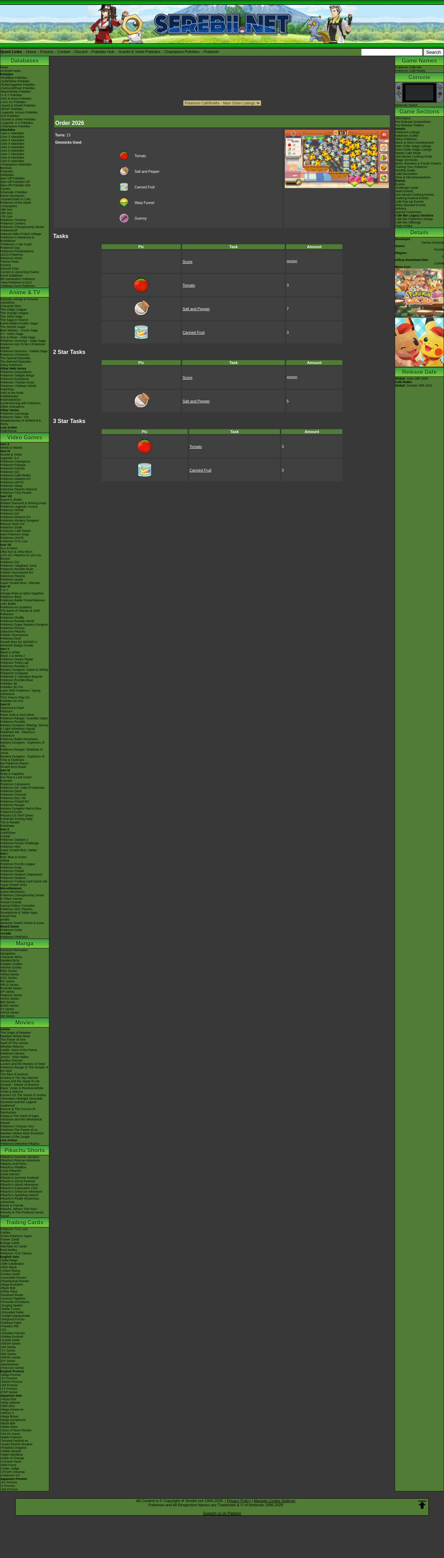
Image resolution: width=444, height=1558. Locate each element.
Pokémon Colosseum (15, 784)
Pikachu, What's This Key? (18, 1209)
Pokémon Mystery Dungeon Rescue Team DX (19, 522)
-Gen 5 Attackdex (12, 147)
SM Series (7, 1016)
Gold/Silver (8, 833)
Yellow (4, 860)
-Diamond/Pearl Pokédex (17, 88)
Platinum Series (11, 995)
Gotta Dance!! (10, 1174)
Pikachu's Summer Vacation (19, 1157)
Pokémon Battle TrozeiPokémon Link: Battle (22, 602)
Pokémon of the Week (15, 202)
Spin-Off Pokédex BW (15, 185)
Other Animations (12, 406)
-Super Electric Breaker (16, 1444)
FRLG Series (9, 985)
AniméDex (7, 302)
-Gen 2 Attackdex (12, 136)
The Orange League (14, 313)
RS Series (7, 981)
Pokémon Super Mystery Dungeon (24, 624)
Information (403, 118)
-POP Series (9, 1392)
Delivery (401, 208)
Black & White (10, 652)
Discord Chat (9, 268)
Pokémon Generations (16, 372)
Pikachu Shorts (25, 1150)
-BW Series (8, 1354)
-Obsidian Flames (12, 1333)
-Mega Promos (10, 1375)
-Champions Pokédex (15, 126)
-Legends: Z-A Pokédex (16, 123)
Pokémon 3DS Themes (16, 909)
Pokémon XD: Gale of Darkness (22, 787)
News (4, 67)
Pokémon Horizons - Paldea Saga (24, 351)
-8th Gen (6, 213)
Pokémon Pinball (12, 871)
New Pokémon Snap (14, 534)
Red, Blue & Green (13, 857)
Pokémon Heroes (12, 1053)
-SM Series (8, 1347)
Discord (81, 52)
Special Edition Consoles (17, 905)
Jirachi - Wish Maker (14, 1057)
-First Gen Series (12, 1368)
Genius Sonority (432, 242)
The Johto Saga (11, 316)
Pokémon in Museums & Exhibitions (17, 239)
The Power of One (13, 1039)
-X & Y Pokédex (11, 95)
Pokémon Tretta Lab (14, 662)
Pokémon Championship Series (22, 227)
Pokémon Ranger (12, 805)
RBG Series (8, 971)
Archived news (10, 71)
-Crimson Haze (10, 1461)
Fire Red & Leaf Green (16, 777)
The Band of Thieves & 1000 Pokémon (20, 612)
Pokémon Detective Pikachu (20, 1143)
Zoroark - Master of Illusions (19, 1084)
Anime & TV (24, 292)
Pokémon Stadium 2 (14, 839)
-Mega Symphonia (13, 1420)
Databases (25, 60)
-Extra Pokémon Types (16, 1236)
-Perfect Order (10, 1274)
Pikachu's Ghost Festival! (17, 1181)
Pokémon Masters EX (15, 479)
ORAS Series (9, 1012)
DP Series (7, 991)
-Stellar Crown (10, 1309)
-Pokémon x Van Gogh (16, 244)
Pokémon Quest (11, 579)
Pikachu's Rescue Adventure (20, 1160)
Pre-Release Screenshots (413, 122)
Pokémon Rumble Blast (16, 680)
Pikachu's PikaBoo (13, 1167)
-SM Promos (9, 1385)
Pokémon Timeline (13, 220)
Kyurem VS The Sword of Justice (23, 1095)
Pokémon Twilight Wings (17, 375)
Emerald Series (11, 988)
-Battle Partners (11, 1437)
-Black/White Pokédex (15, 91)
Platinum (6, 711)
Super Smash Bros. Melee (18, 850)
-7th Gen (6, 216)
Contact (63, 52)
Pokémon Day (10, 247)
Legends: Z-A (9, 458)
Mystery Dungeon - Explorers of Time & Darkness (22, 758)
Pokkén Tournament (14, 635)
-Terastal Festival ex (14, 1440)
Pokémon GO (9, 472)
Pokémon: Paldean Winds (18, 386)
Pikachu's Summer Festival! (19, 1177)
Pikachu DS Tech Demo (16, 815)
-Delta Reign (9, 1260)
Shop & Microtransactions (413, 177)
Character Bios (10, 306)
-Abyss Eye (8, 1399)
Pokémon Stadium (13, 878)
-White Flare (8, 1291)
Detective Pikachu (12, 576)
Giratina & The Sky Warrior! (19, 1077)
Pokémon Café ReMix (15, 475)
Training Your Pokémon (411, 167)
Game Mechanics (12, 195)
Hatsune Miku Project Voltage (20, 234)
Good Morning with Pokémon (20, 403)
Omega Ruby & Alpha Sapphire (22, 593)
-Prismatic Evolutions (14, 1302)
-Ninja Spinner (10, 1402)
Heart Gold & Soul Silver (17, 715)
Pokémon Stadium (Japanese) (21, 874)
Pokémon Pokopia (13, 465)
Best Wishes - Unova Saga (19, 330)
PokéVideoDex (10, 399)
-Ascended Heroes (13, 1277)
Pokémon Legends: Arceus (19, 506)
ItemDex (6, 168)
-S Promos (7, 1486)
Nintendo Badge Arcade (16, 645)
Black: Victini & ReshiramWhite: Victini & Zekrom (22, 1089)
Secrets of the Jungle (15, 1136)
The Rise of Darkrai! (14, 1074)
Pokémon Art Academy (16, 607)
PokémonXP (9, 230)
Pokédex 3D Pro (11, 687)
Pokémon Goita (11, 930)
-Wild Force (8, 1465)
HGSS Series (9, 998)
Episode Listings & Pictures (19, 299)
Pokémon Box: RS (13, 798)
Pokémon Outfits (406, 135)
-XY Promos (8, 1388)
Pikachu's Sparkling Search (19, 1195)
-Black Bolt (7, 1288)
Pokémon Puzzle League (17, 864)
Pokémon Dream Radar (16, 659)
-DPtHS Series (10, 1357)
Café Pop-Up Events (409, 201)
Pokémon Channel (13, 794)
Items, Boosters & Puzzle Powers (418, 163)
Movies (24, 1022)
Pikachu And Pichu (13, 1164)
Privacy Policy (238, 1501)
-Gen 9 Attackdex (12, 161)
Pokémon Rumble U (14, 666)
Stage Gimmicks (406, 160)
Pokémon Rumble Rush (16, 569)
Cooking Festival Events (412, 198)
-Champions (8, 206)
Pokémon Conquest (14, 673)
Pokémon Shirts (11, 258)
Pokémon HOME (12, 510)
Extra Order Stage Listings (413, 149)
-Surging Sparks (11, 1305)
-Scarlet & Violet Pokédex (18, 119)
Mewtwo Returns (12, 1046)
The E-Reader (10, 822)
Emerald (6, 780)
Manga (25, 943)
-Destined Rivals (11, 1295)
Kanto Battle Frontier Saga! (19, 323)
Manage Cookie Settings (275, 1501)
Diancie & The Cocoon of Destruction (17, 1110)
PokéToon (7, 389)
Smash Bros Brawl (13, 767)
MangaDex (8, 953)
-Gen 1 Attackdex (12, 133)
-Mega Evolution (11, 1284)
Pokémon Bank (11, 597)
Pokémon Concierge (14, 413)
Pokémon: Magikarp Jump (18, 565)
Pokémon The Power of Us (18, 1130)
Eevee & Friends (12, 1205)
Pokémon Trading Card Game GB (23, 881)
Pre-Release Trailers (409, 125)
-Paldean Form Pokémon (17, 286)
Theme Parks (9, 261)
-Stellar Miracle (10, 1451)
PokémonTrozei (11, 812)
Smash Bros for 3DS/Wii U (18, 642)
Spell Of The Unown (14, 1043)
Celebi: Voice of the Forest (18, 1050)
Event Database (11, 275)
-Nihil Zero (7, 1406)
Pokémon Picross (12, 628)
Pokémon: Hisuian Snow (17, 382)
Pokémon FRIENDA (14, 937)
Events (400, 184)
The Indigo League (13, 309)
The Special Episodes (15, 358)
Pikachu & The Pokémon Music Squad (22, 1214)
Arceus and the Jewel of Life (20, 1081)
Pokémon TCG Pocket (15, 492)
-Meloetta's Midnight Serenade (21, 1098)
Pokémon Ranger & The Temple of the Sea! (24, 1069)
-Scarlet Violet (10, 1340)
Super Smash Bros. (13, 885)
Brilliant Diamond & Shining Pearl (23, 503)
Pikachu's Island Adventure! (19, 1184)
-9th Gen (6, 209)
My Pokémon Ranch (14, 763)
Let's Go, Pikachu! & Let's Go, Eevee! (21, 556)
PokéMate (7, 826)
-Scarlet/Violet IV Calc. (16, 199)
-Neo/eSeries (9, 1364)
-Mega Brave (9, 1416)
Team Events (404, 191)
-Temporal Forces (12, 1319)
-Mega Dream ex (12, 1409)
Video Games (24, 437)
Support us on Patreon (222, 1513)
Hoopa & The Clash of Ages (19, 1116)
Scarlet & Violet (11, 454)
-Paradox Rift (9, 1326)
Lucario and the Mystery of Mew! (22, 1064)
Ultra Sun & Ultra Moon (16, 551)
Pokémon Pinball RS (14, 801)
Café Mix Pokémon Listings (414, 219)
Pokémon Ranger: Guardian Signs (24, 718)
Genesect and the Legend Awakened (18, 1103)
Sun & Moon (9, 548)
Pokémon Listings (407, 132)
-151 (3, 1329)
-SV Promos (8, 1378)
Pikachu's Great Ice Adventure (21, 1191)
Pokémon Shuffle (12, 617)
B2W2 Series (9, 1005)
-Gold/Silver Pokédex (15, 81)
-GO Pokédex (9, 116)
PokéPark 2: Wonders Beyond (21, 676)
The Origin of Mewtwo (15, 1032)
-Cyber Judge (9, 1468)
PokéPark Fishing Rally (16, 819)
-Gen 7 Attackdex (12, 154)
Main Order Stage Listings (413, 146)
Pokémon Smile (11, 527)
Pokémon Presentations (17, 251)
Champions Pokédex (182, 52)
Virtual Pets (8, 916)
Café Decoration (406, 174)
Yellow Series (9, 974)
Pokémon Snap (11, 867)
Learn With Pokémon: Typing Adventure (20, 692)
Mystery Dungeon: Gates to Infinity (24, 669)
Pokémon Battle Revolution (19, 739)
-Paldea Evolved (11, 1336)
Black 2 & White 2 (12, 656)
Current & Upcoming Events (19, 272)
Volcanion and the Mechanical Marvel (21, 1121)
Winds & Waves (11, 447)
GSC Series (8, 978)
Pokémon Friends (12, 468)
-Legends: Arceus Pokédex (19, 112)
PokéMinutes (9, 396)
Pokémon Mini (10, 846)
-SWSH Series (10, 1343)
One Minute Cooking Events (414, 194)
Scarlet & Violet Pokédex (139, 52)
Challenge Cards (406, 187)
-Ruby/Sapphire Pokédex (17, 84)
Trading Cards (24, 1222)
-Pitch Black (8, 1267)
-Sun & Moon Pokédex (16, 98)
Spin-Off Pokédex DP (15, 182)
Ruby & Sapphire (12, 774)
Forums (46, 52)
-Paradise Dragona (13, 1447)
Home (31, 52)
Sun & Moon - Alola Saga (17, 337)
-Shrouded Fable (12, 1312)
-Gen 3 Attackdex (12, 140)
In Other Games (11, 898)
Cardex (5, 188)
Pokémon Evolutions (14, 379)
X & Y (4, 590)
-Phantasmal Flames (14, 1281)
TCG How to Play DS (15, 697)
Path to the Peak (12, 393)
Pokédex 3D (8, 683)
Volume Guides (11, 967)
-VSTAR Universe (12, 1472)
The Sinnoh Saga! (12, 327)
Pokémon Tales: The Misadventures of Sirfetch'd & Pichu (20, 420)
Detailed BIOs (10, 960)
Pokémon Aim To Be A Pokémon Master (22, 345)
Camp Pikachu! (11, 1170)
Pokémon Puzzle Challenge (19, 843)
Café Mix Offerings (408, 222)
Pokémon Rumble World (17, 621)
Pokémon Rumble (12, 721)
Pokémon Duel (10, 638)
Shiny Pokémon (11, 365)
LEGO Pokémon (11, 254)
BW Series (7, 1002)
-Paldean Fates (11, 1322)
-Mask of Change (12, 1458)
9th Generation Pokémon (17, 279)
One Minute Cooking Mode (413, 156)
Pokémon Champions (15, 461)
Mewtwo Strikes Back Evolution (22, 1133)
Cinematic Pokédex (13, 192)
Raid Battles (8, 1250)
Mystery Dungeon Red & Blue (21, 808)
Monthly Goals (405, 170)
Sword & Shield (11, 499)
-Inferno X (7, 1413)
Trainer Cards (9, 1239)
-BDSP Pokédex (11, 109)
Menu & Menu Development (414, 142)
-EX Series (7, 1361)
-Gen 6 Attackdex (12, 150)
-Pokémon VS (10, 1475)
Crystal (5, 836)
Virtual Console (11, 902)
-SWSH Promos (11, 1381)
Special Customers (408, 212)
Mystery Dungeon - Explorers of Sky (22, 744)
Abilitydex (7, 175)
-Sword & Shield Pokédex (18, 105)
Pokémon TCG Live (13, 541)
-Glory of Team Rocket (15, 1430)
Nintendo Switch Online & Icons (22, 923)
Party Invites (403, 226)
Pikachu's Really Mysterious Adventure (19, 1200)
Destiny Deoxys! (11, 1060)
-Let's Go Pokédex (13, 102)
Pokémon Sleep (11, 486)
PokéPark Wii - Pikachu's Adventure (17, 733)
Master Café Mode (408, 153)
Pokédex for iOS (11, 701)
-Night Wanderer (11, 1454)
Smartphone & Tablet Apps (18, 912)
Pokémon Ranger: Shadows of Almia (21, 751)
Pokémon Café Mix (408, 67)
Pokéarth (211, 52)
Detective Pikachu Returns (18, 489)
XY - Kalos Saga (11, 334)
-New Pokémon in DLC (16, 282)
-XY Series (7, 1350)
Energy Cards (9, 1243)
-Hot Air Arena (10, 1434)
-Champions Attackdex (16, 164)
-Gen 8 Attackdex (12, 157)
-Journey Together (12, 1298)
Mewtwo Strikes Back (15, 1036)
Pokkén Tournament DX (16, 572)
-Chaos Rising (10, 1270)
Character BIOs (11, 957)
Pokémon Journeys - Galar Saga (23, 340)
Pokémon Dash (11, 791)
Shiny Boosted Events (410, 205)
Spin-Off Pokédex (12, 178)
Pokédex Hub (103, 52)
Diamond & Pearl (12, 708)
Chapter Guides (11, 964)
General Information (14, 950)
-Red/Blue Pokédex (13, 77)
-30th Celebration (12, 1263)
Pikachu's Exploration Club (18, 1188)
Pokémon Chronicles (14, 354)
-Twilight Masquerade (15, 1316)
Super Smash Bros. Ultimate (20, 583)
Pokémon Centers (12, 223)
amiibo (5, 919)
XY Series (7, 1009)
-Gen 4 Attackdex (12, 143)
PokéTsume (8, 431)
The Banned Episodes (15, 361)
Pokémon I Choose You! (17, 1126)
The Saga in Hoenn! (14, 320)
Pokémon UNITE (12, 482)
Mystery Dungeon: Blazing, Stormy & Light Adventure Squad (24, 726)
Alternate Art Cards (13, 1246)
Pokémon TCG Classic (16, 1253)
